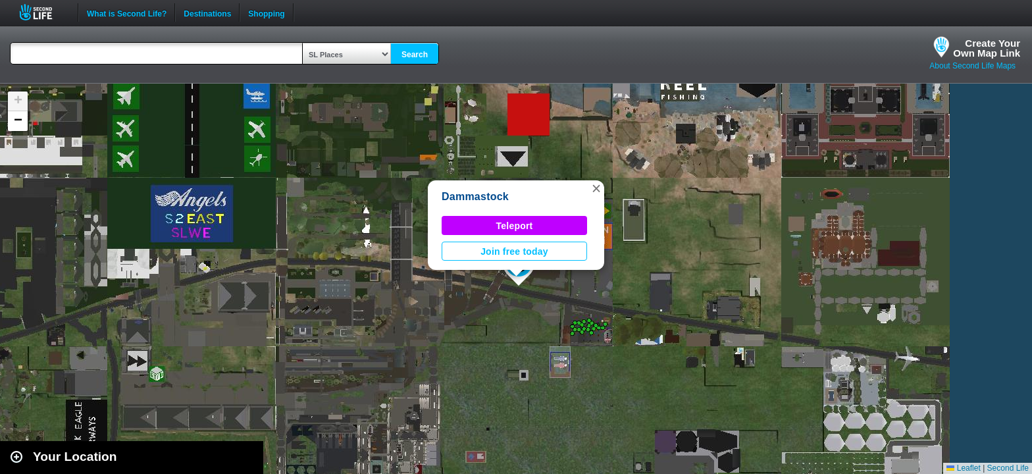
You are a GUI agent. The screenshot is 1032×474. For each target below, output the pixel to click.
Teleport (514, 226)
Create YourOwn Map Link (986, 48)
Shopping (266, 12)
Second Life (43, 12)
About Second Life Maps (972, 65)
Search (414, 54)
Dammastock (475, 196)
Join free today (514, 251)
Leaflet (963, 468)
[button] (596, 188)
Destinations (207, 12)
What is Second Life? (127, 12)
